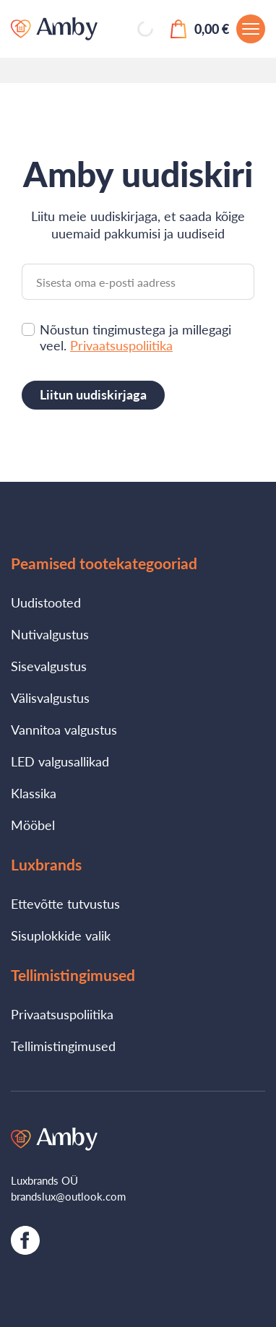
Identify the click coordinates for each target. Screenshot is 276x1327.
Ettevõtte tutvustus (65, 904)
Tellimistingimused (63, 1046)
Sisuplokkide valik (61, 935)
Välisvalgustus (50, 698)
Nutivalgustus (50, 634)
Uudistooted (46, 602)
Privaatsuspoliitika (121, 345)
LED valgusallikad (60, 761)
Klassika (33, 793)
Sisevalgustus (49, 666)
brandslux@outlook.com (68, 1196)
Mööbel (33, 825)
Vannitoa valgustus (64, 730)
